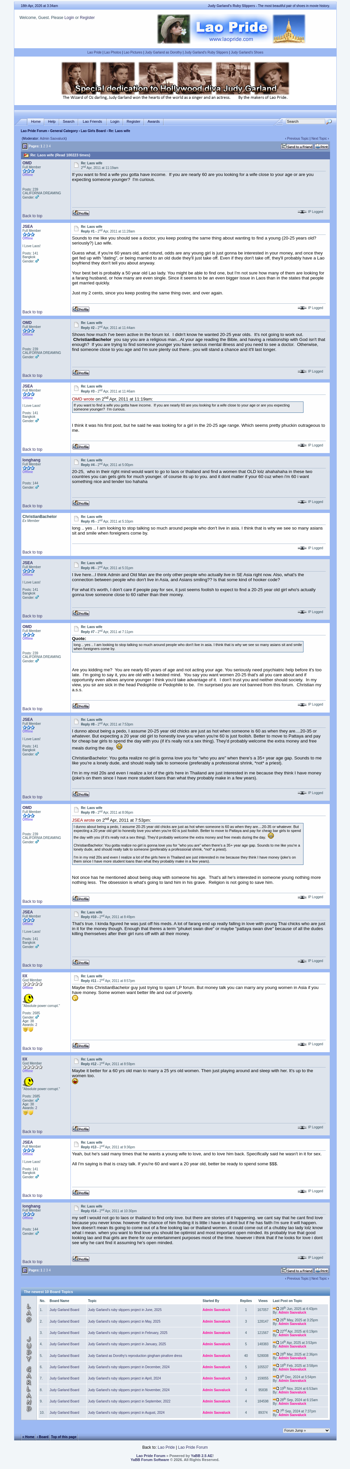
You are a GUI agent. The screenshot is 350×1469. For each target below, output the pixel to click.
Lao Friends (92, 121)
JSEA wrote (83, 820)
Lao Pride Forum (34, 131)
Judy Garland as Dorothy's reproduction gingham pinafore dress (135, 1356)
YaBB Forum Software (150, 1460)
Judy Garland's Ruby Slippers (206, 52)
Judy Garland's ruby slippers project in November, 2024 (129, 1390)
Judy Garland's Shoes (247, 52)
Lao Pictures (133, 52)
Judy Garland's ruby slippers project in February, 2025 (128, 1333)
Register (87, 17)
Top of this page (63, 1437)
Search (68, 121)
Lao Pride (94, 52)
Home (36, 121)
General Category (64, 131)
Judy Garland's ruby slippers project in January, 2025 (127, 1344)
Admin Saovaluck (52, 138)
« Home (28, 1437)
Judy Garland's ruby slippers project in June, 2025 (125, 1310)
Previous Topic (298, 138)
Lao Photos (112, 52)
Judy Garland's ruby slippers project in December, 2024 (129, 1367)
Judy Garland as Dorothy (163, 52)
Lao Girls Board (93, 131)
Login (69, 17)
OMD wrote (83, 399)
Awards (153, 121)
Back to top (33, 216)
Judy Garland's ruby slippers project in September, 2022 (129, 1401)
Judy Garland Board (64, 1310)
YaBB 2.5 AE (201, 1456)
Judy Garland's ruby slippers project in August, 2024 (126, 1412)
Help (52, 121)
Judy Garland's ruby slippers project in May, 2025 (124, 1321)
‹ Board (43, 1437)
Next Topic (319, 138)
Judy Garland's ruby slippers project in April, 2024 (124, 1378)
